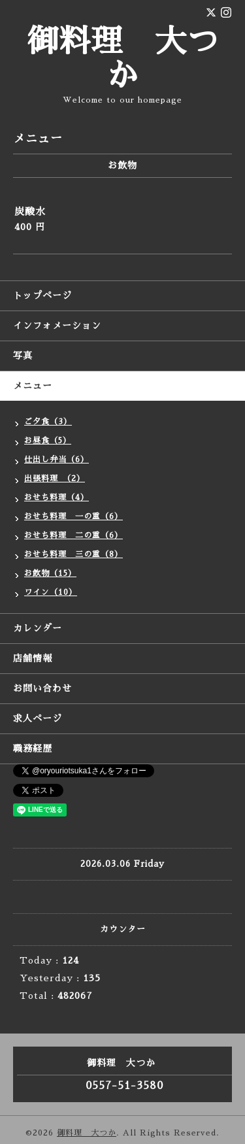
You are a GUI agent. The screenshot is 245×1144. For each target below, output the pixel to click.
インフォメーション (57, 325)
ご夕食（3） (48, 422)
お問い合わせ (42, 688)
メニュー (32, 385)
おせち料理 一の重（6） (73, 516)
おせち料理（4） (56, 497)
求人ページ (37, 718)
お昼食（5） (47, 441)
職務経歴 (32, 748)
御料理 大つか (86, 1133)
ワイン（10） (50, 592)
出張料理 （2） (54, 478)
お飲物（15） (50, 573)
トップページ (42, 295)
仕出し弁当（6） (56, 459)
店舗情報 (32, 658)
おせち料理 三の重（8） (73, 554)
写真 (23, 355)
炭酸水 (30, 211)
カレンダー (37, 628)
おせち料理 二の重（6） (73, 535)
